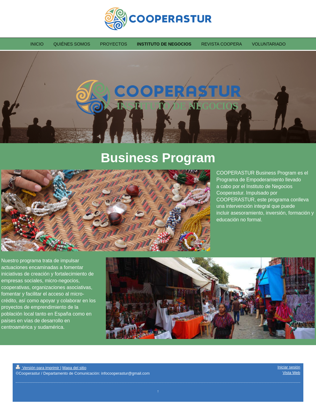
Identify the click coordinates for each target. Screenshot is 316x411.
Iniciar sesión (288, 367)
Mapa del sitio (74, 368)
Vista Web (291, 373)
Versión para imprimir (38, 368)
